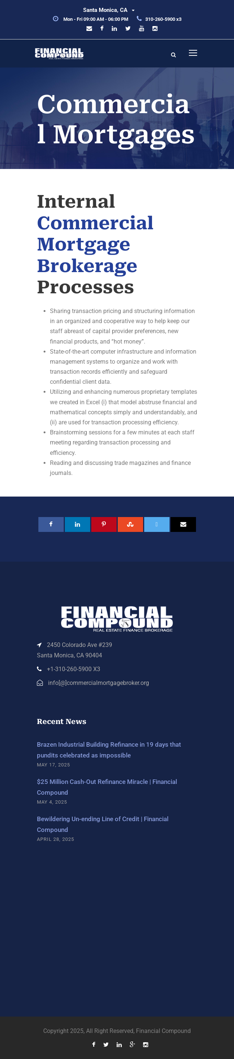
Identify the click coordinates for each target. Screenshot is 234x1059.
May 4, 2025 (52, 802)
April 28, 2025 (55, 839)
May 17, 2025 (53, 765)
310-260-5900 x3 (163, 19)
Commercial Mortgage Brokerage (95, 245)
